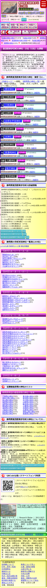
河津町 (10, 277)
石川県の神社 (28, 400)
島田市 (9, 304)
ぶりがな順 (4, 246)
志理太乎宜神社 (13, 121)
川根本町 (13, 279)
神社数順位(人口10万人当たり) (11, 234)
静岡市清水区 (16, 300)
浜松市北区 (14, 332)
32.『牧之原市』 (14, 32)
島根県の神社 (28, 414)
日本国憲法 (6, 569)
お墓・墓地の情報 (28, 567)
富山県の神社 (7, 400)
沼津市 (9, 323)
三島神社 (9, 97)
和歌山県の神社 (29, 412)
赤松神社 (9, 144)
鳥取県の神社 (7, 414)
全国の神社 (36, 40)
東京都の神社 (28, 396)
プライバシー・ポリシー (11, 534)
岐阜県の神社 (28, 404)
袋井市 (10, 347)
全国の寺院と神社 (8, 38)
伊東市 (9, 260)
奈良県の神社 (7, 412)
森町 (8, 370)
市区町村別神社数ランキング (11, 231)
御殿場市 (10, 287)
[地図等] (37, 93)
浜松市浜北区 (17, 340)
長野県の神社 (7, 404)
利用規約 (39, 534)
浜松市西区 (14, 338)
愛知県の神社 (7, 406)
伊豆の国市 (12, 258)
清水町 (10, 306)
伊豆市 (8, 257)
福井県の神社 (7, 402)
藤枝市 (10, 349)
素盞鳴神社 (10, 152)
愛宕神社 (9, 89)
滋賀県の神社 (7, 408)
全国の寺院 (27, 38)
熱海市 (9, 255)
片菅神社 (11, 176)
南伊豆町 (13, 368)
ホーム (24, 19)
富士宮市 (11, 353)
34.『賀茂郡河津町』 (30, 32)
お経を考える (26, 569)
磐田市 (9, 262)
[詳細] (20, 89)
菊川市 (10, 283)
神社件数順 (25, 246)
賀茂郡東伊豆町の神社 (28, 43)
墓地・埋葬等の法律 (29, 578)
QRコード (24, 487)
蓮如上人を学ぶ (8, 583)
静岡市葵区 (15, 298)
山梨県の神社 (28, 402)
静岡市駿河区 (16, 302)
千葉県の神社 (7, 396)
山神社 (8, 113)
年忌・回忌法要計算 (9, 576)
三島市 (9, 366)
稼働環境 (29, 534)
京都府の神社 (28, 408)
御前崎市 (11, 264)
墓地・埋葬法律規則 (9, 578)
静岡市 (10, 296)
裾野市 (9, 310)
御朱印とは (6, 571)
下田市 (9, 308)
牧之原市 (11, 362)
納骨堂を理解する (28, 571)
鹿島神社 (9, 129)
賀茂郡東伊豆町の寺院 (19, 40)
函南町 (11, 281)
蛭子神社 (10, 168)
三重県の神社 (28, 406)
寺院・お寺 (25, 576)
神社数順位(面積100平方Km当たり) (13, 237)
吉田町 (10, 381)
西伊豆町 (12, 321)
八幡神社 (11, 160)
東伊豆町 (13, 345)
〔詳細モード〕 (7, 81)
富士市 (8, 351)
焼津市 (9, 379)
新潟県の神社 (28, 398)
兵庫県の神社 (28, 410)
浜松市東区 (15, 342)
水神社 (8, 137)
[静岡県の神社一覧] (31, 81)
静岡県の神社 (8, 43)
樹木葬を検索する (9, 580)
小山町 (10, 266)
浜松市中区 (14, 336)
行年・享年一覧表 (9, 567)
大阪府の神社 (7, 410)
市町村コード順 (14, 246)
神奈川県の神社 (8, 398)
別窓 (24, 231)
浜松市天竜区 (17, 334)
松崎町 (11, 364)
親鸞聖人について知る (29, 580)
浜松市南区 (15, 343)
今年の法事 (25, 574)
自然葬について (8, 564)
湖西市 (9, 285)
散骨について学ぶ (28, 564)
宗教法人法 (6, 574)
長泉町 (12, 319)
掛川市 (10, 275)
